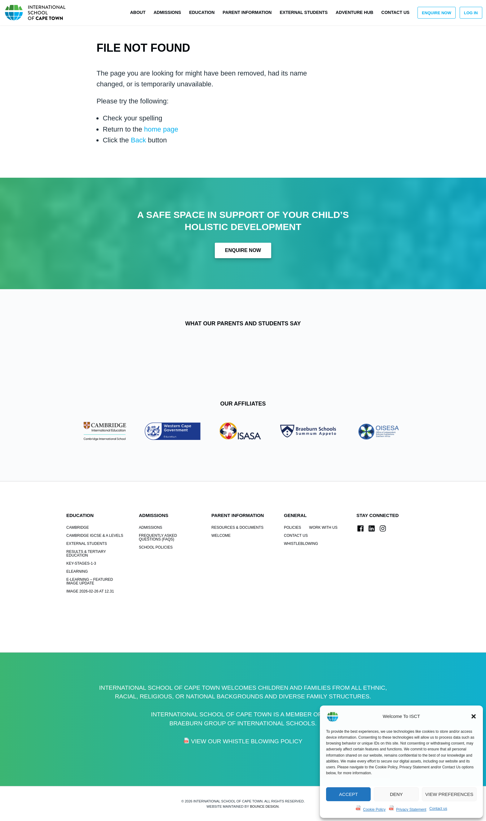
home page (161, 129)
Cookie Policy (374, 809)
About (138, 12)
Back (138, 140)
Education (201, 12)
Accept (348, 794)
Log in (471, 13)
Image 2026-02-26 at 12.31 (90, 591)
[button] (474, 716)
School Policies (156, 547)
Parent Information (247, 12)
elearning (77, 571)
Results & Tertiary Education (86, 554)
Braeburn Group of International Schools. (242, 723)
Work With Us (323, 527)
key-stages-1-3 (81, 563)
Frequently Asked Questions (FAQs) (158, 537)
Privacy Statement (411, 809)
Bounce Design (264, 806)
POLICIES (292, 527)
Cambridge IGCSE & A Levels (94, 535)
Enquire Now (436, 13)
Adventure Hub (354, 12)
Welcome (221, 535)
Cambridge (77, 527)
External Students (304, 12)
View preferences (449, 794)
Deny (396, 794)
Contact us (438, 808)
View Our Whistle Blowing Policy (246, 741)
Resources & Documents (237, 527)
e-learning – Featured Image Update (89, 581)
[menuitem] (138, 12)
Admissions (167, 12)
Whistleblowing (301, 543)
